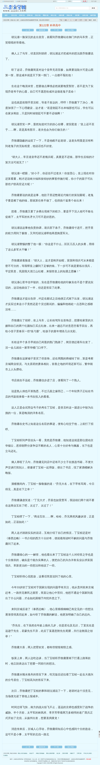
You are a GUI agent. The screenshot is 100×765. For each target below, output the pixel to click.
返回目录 (42, 30)
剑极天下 (72, 753)
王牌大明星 (65, 753)
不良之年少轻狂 (87, 753)
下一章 (56, 30)
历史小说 (37, 15)
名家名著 (61, 15)
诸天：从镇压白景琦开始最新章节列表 (27, 20)
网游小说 (45, 15)
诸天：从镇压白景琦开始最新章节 (76, 759)
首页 (6, 15)
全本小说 (85, 15)
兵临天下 (31, 753)
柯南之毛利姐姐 (40, 753)
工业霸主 (5, 755)
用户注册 (93, 1)
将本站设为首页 (9, 1)
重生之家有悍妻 (50, 753)
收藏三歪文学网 (22, 1)
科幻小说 (53, 15)
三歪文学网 (14, 8)
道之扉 (58, 753)
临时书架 (93, 15)
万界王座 (79, 753)
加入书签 (70, 30)
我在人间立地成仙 (22, 753)
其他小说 (69, 15)
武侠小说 (22, 15)
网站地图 (88, 759)
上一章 (27, 30)
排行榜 (77, 15)
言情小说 (30, 15)
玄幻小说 (14, 15)
